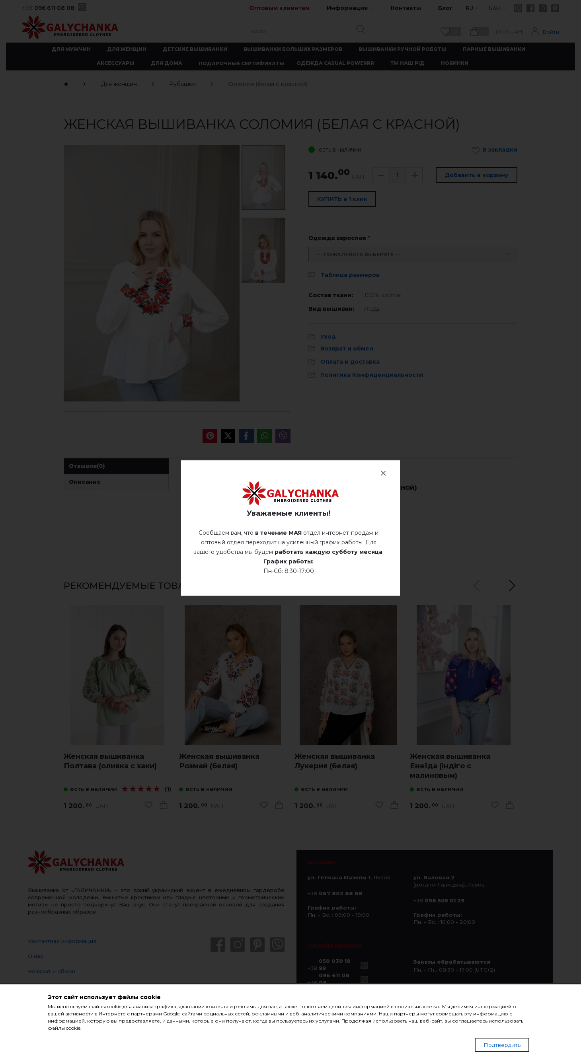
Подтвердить (502, 1045)
